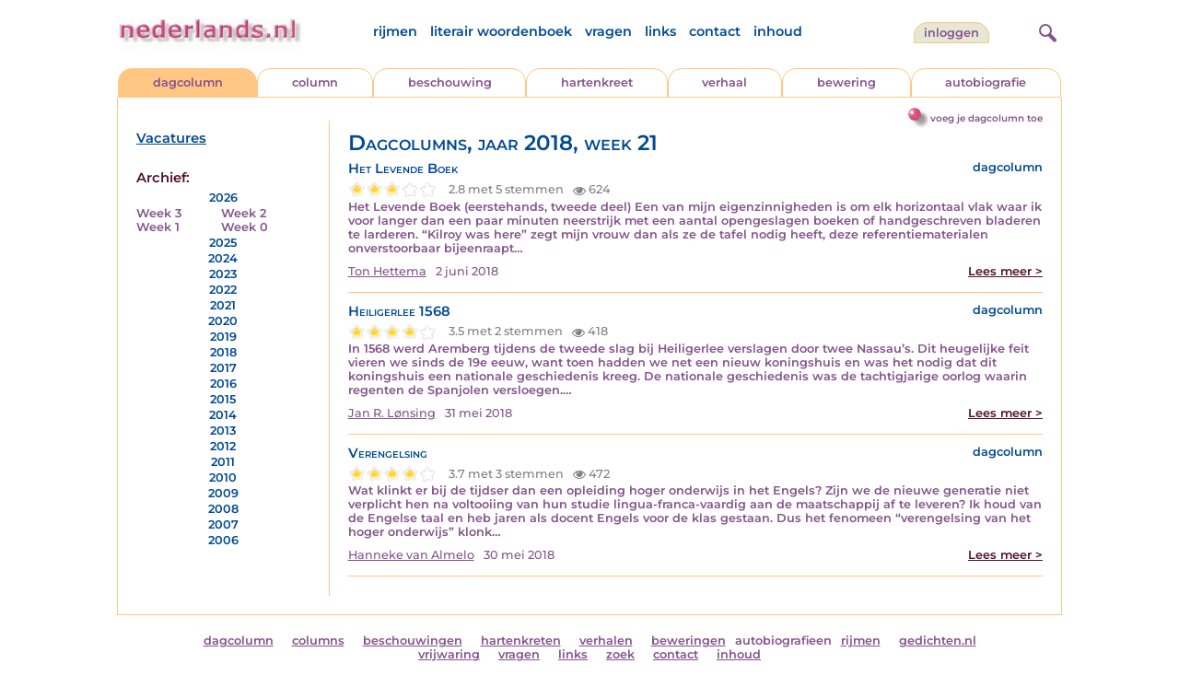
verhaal (724, 82)
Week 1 (158, 227)
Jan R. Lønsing (392, 413)
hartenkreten (521, 640)
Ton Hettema (387, 271)
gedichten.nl (937, 640)
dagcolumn (188, 82)
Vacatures (171, 138)
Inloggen (951, 33)
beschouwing (450, 82)
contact (715, 31)
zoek (620, 654)
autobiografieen (783, 640)
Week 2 (243, 213)
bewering (846, 82)
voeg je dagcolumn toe (986, 118)
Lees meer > (1005, 271)
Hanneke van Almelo (411, 555)
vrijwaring (449, 654)
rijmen (395, 31)
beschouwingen (412, 640)
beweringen (688, 640)
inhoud (777, 31)
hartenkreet (597, 82)
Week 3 (158, 213)
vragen (608, 31)
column (315, 82)
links (660, 31)
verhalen (606, 640)
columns (318, 640)
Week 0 (244, 227)
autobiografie (985, 82)
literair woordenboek (501, 31)
